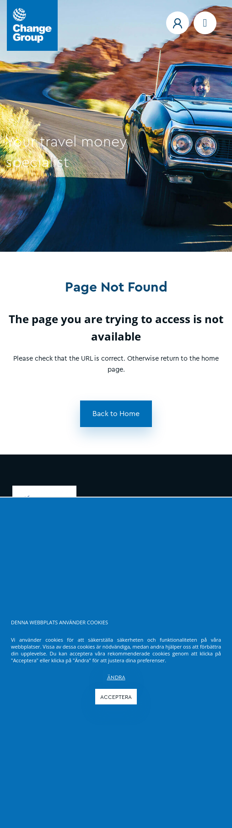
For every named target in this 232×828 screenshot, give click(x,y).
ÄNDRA (116, 677)
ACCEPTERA (116, 697)
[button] (177, 22)
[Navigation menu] (205, 22)
